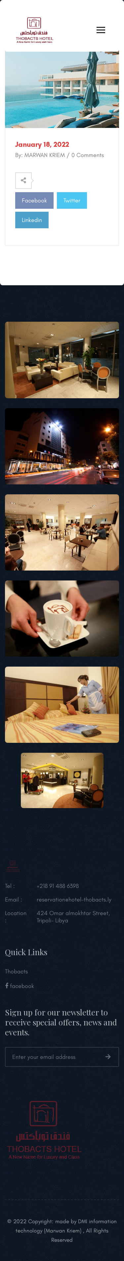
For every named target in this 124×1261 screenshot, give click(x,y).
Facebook (34, 200)
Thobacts (16, 974)
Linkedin (32, 220)
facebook (19, 989)
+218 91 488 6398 (58, 889)
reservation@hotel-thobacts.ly (74, 902)
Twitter (71, 200)
